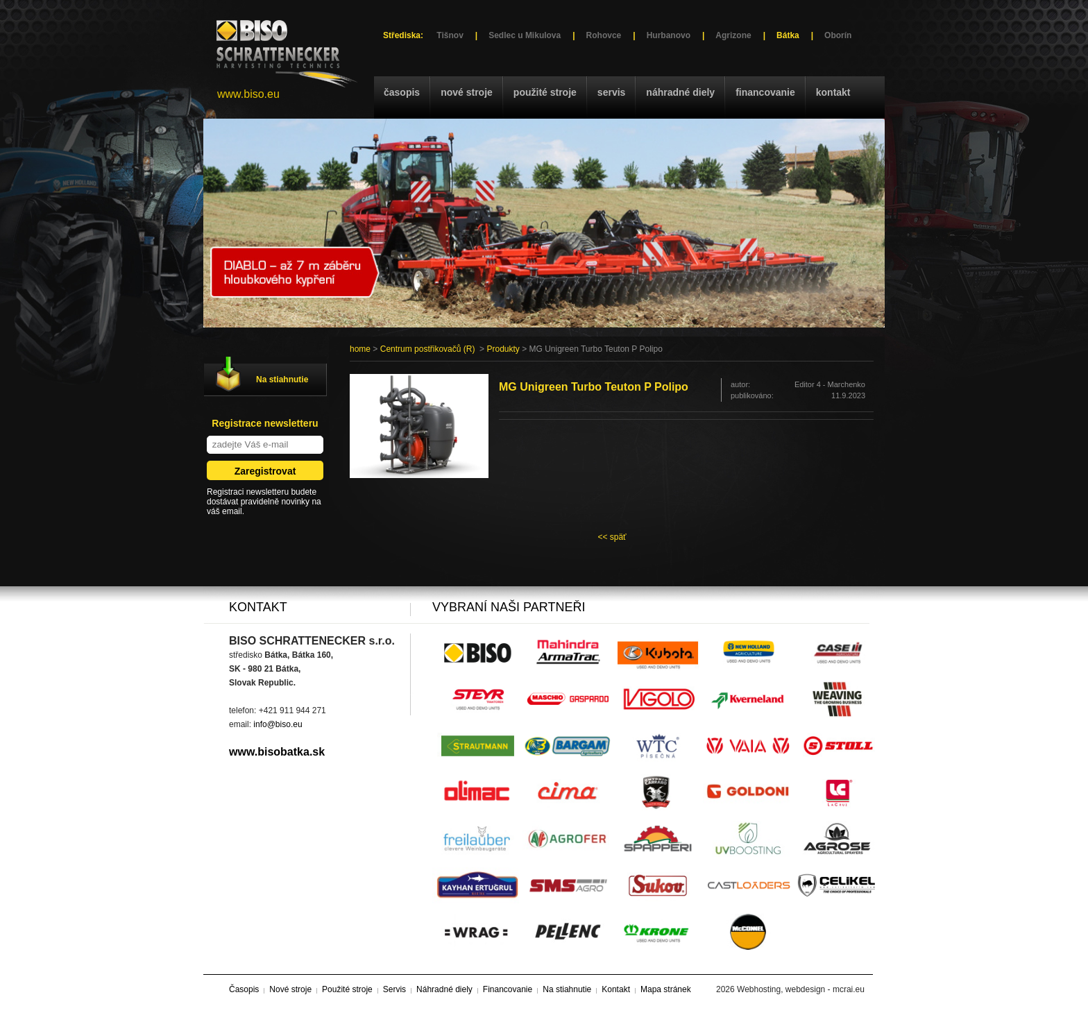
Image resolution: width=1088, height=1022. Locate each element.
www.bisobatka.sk (277, 752)
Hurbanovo (668, 35)
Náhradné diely (680, 92)
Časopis (402, 92)
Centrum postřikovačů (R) (427, 349)
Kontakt (833, 92)
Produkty (502, 349)
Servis (611, 92)
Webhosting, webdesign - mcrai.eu (801, 989)
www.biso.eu (248, 94)
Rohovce (604, 35)
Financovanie (765, 92)
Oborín (837, 35)
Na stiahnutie (282, 379)
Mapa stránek (665, 989)
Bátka (787, 35)
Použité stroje (545, 92)
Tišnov (449, 35)
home (360, 349)
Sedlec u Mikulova (524, 35)
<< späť (611, 537)
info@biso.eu (277, 724)
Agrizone (733, 35)
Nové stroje (467, 92)
